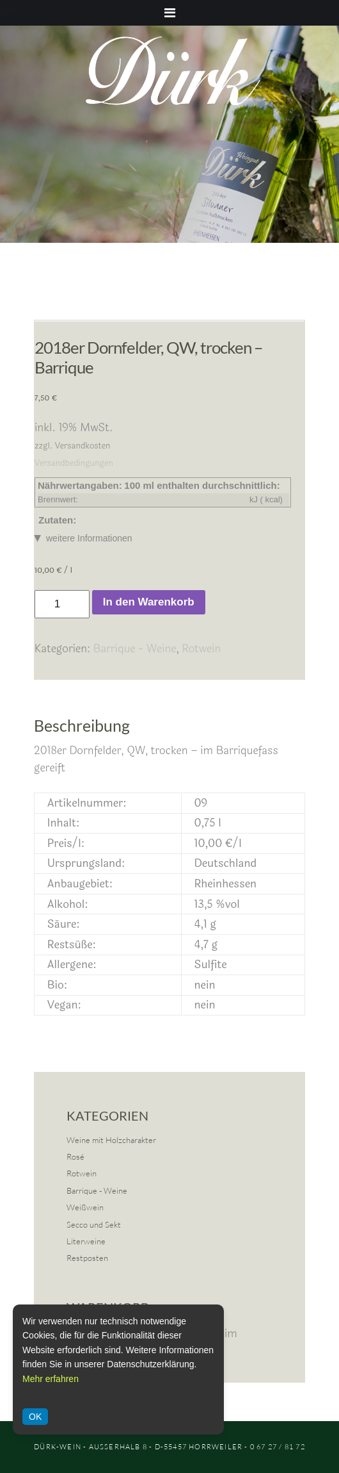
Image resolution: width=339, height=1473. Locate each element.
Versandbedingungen (74, 463)
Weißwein (85, 1207)
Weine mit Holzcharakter (111, 1140)
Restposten (87, 1258)
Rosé (75, 1156)
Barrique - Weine (135, 648)
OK (35, 1416)
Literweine (86, 1241)
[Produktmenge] (62, 604)
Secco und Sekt (94, 1224)
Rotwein (201, 648)
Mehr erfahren (50, 1379)
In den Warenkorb (148, 602)
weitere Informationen (89, 538)
